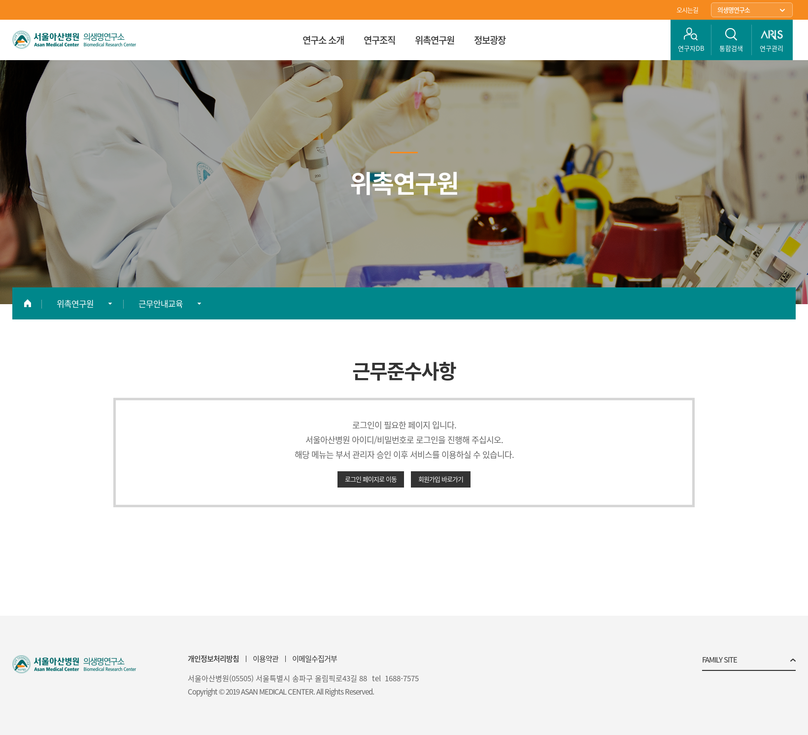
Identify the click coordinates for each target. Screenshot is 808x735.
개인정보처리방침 (213, 658)
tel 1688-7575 (395, 678)
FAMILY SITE (719, 660)
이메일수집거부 (314, 658)
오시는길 (687, 9)
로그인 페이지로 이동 (371, 479)
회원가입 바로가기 (440, 479)
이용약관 (265, 658)
